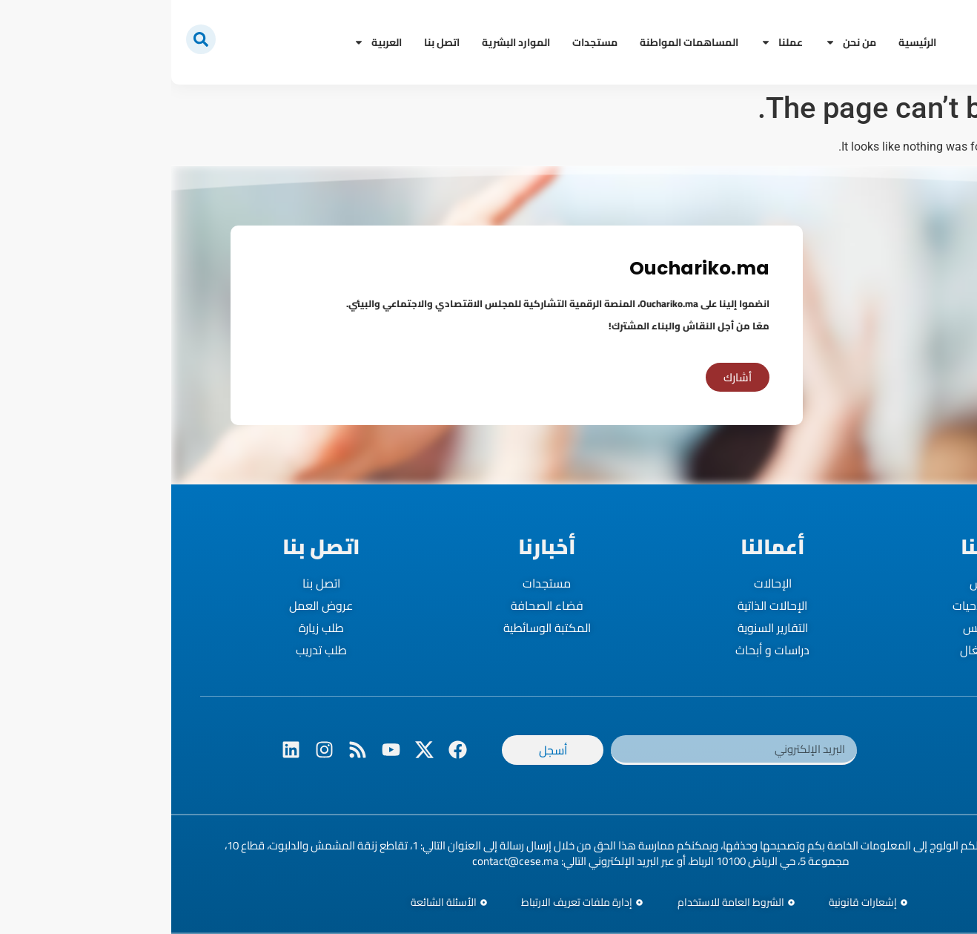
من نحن (679, 42)
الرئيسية (746, 42)
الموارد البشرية (345, 42)
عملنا (610, 42)
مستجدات (423, 42)
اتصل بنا (270, 42)
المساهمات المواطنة (517, 42)
